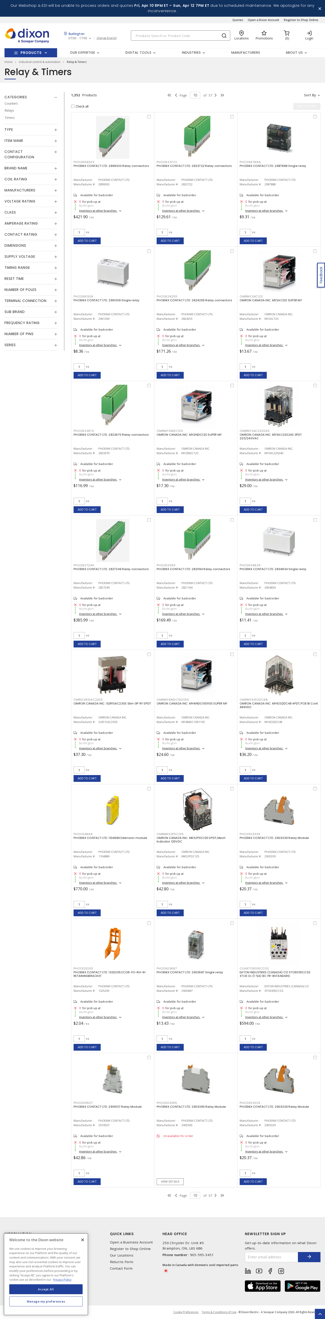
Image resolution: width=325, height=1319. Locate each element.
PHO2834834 (250, 565)
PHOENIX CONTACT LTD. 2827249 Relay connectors (111, 569)
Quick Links (122, 1234)
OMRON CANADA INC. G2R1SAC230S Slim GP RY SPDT (112, 703)
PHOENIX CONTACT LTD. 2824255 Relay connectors (194, 300)
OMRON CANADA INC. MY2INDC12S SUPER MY (189, 435)
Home (9, 62)
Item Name (14, 140)
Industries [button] (191, 52)
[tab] (31, 97)
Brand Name (16, 168)
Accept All (46, 1289)
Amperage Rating (21, 223)
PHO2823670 (84, 431)
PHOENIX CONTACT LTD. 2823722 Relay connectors (194, 166)
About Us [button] (294, 52)
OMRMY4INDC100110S (173, 700)
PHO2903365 (167, 1103)
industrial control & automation (39, 62)
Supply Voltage (20, 256)
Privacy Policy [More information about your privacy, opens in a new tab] (62, 1280)
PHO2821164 (166, 565)
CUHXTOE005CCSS (254, 968)
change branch (107, 38)
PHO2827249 (84, 565)
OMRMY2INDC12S (170, 431)
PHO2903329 (250, 1103)
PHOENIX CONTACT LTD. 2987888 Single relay (273, 166)
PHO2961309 (83, 296)
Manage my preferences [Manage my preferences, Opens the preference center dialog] (46, 1301)
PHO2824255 (167, 296)
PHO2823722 (167, 162)
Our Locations (121, 1255)
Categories (16, 97)
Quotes (237, 20)
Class (10, 212)
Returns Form (121, 1262)
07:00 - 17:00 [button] (77, 38)
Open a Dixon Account (263, 20)
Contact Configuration (19, 154)
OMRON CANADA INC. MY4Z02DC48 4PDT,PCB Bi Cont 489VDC (279, 705)
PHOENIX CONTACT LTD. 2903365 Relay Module (191, 1107)
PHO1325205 (83, 968)
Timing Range (17, 267)
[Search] (180, 35)
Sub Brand (15, 311)
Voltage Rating (20, 201)
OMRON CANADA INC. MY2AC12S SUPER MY (271, 300)
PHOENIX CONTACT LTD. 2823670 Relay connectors (111, 435)
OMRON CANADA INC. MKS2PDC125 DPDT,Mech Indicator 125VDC (191, 839)
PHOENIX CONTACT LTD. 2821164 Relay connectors (193, 569)
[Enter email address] (271, 1257)
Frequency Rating (22, 322)
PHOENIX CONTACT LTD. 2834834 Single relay (273, 569)
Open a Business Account (131, 1242)
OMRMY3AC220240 (255, 431)
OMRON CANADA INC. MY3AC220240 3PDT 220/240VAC (271, 436)
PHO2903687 (167, 968)
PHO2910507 (83, 1103)
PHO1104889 (83, 834)
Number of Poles (21, 289)
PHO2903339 (250, 834)
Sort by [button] (310, 95)
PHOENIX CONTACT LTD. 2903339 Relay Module (274, 838)
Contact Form (121, 1268)
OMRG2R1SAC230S (88, 700)
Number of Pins (19, 333)
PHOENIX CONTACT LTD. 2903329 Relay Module (274, 1107)
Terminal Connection (25, 300)
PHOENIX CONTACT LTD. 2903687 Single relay (190, 972)
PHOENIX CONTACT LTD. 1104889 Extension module (110, 838)
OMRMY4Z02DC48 (254, 700)
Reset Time (14, 278)
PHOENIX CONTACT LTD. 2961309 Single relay (106, 300)
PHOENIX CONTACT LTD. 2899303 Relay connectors (111, 166)
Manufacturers (245, 52)
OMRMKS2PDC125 (170, 834)
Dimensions (15, 245)
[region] (46, 1274)
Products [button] (31, 52)
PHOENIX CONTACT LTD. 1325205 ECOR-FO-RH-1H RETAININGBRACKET (110, 974)
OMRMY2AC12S (251, 296)
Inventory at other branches (98, 211)
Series (10, 345)
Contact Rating (21, 234)
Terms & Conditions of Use (219, 1312)
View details (170, 1181)
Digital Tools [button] (138, 52)
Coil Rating (16, 179)
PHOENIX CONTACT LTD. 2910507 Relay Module (108, 1107)
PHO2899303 (84, 162)
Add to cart (87, 241)
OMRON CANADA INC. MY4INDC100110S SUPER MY (192, 703)
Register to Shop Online (301, 20)
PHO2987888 (250, 162)
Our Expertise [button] (82, 52)
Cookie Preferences (185, 1312)
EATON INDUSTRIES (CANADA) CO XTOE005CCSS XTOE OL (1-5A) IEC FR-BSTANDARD (275, 974)
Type (9, 129)
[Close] (83, 1240)
